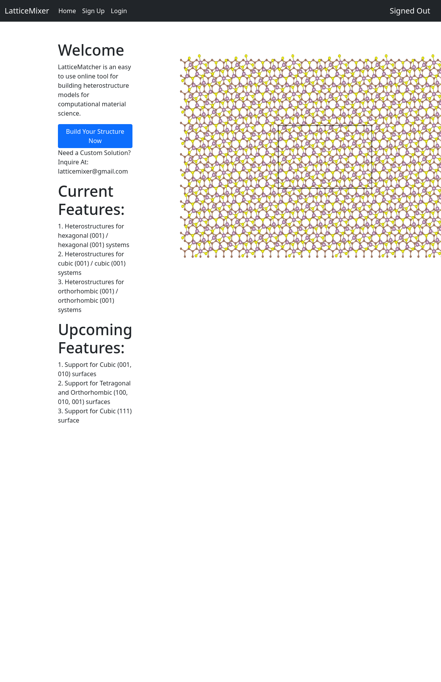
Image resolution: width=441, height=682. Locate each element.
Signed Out (410, 10)
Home (67, 11)
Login (119, 11)
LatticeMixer (27, 10)
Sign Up (93, 11)
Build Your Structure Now (95, 136)
